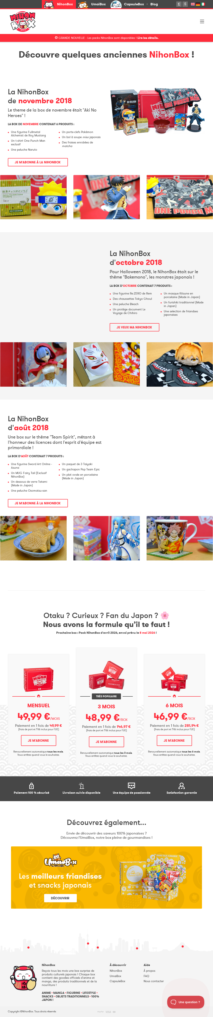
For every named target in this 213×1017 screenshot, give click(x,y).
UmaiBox (98, 4)
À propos (149, 971)
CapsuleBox (134, 4)
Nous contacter (154, 981)
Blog (154, 4)
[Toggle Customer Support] (186, 1002)
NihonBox (65, 4)
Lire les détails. (147, 38)
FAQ (146, 976)
